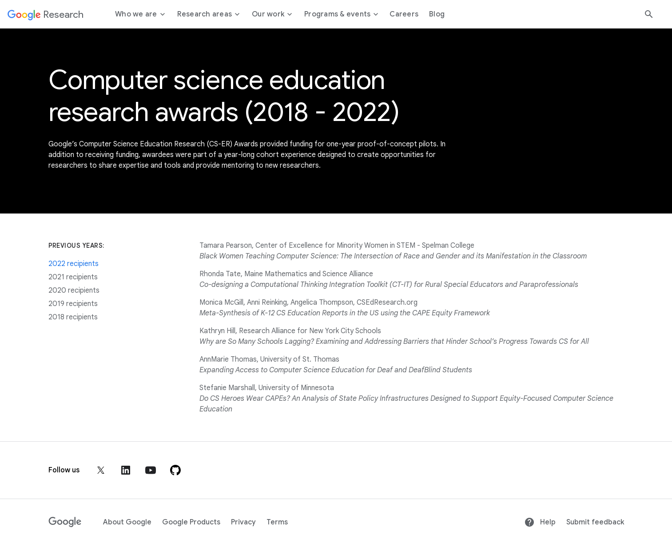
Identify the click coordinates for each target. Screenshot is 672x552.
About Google (127, 522)
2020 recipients (73, 290)
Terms (277, 522)
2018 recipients (73, 317)
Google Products (191, 522)
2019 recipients (73, 303)
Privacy (243, 522)
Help (540, 522)
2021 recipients (73, 277)
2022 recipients (73, 263)
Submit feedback (595, 522)
